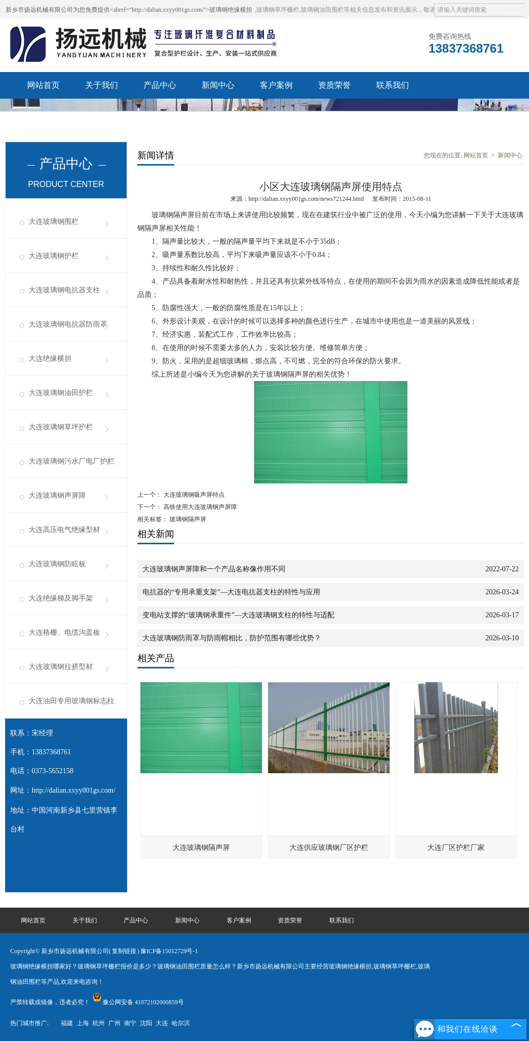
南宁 (130, 1023)
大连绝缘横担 (50, 358)
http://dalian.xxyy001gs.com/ (73, 790)
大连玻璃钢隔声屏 (201, 847)
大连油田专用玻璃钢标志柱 (71, 701)
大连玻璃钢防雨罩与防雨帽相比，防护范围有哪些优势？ (231, 638)
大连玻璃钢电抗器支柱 (64, 290)
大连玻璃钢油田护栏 (61, 393)
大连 (162, 1023)
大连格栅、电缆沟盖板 (64, 632)
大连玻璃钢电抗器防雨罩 (68, 324)
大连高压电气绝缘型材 (64, 530)
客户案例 (276, 85)
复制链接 (124, 951)
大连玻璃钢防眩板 (57, 564)
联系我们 (392, 85)
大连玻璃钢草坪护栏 (61, 427)
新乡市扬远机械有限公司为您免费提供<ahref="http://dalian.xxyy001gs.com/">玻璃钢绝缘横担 (129, 9)
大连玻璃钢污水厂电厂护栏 (71, 461)
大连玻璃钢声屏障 (57, 495)
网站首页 (43, 85)
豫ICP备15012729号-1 (169, 951)
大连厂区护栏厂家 (456, 847)
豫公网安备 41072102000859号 (138, 1002)
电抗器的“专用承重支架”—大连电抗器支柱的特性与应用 (231, 592)
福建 (67, 1023)
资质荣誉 (334, 85)
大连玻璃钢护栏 (54, 256)
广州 (114, 1023)
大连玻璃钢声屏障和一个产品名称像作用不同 (213, 569)
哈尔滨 (181, 1023)
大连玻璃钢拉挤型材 (61, 666)
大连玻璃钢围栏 (54, 221)
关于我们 (101, 85)
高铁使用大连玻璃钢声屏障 (199, 507)
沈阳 (146, 1023)
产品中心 (159, 85)
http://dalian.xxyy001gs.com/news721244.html (306, 198)
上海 (83, 1023)
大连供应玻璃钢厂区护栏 (329, 847)
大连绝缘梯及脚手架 (61, 598)
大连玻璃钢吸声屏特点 (193, 494)
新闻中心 (218, 85)
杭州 (98, 1023)
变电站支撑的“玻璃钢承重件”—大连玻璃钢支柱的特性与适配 (238, 615)
